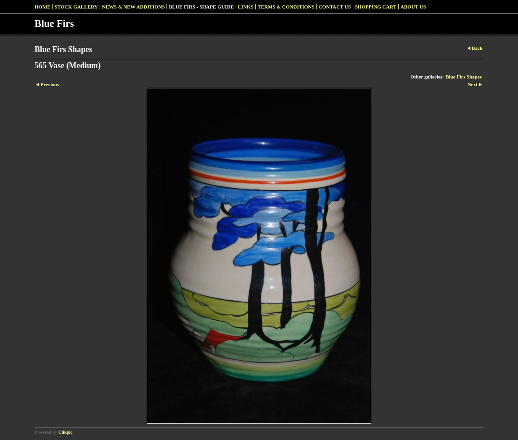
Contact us (335, 6)
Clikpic (65, 432)
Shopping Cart (376, 6)
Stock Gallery (76, 6)
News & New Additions (133, 6)
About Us (413, 6)
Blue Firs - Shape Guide (201, 6)
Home (42, 6)
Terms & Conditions (286, 6)
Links (246, 6)
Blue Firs (54, 23)
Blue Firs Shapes (464, 76)
